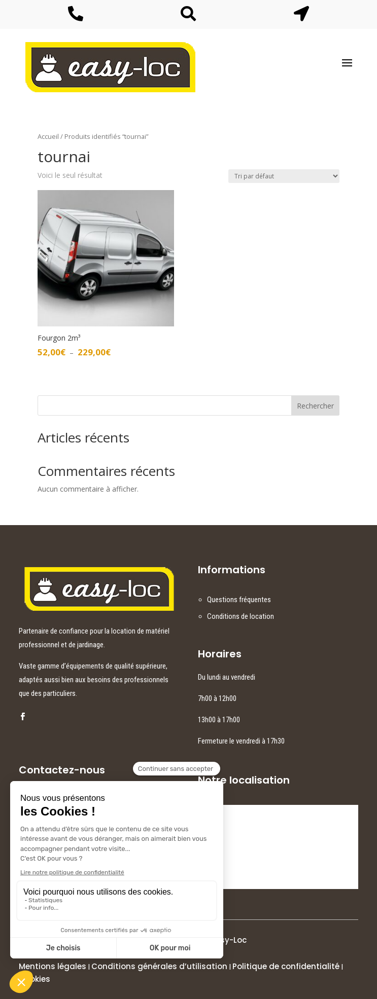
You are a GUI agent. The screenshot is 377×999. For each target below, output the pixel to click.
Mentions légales (52, 966)
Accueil (48, 136)
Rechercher (315, 406)
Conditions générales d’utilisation (159, 966)
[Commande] (283, 176)
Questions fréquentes (239, 599)
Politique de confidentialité (285, 966)
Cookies (34, 979)
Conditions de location (240, 616)
